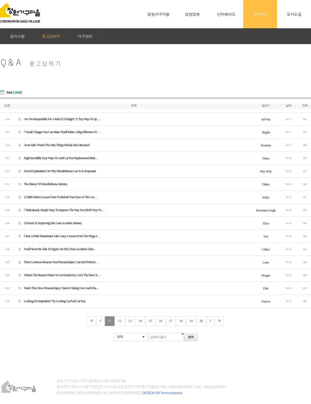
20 (201, 321)
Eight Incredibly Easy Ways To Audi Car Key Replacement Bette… (56, 158)
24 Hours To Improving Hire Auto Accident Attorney (48, 223)
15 (150, 321)
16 (160, 321)
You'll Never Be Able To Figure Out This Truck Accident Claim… (55, 249)
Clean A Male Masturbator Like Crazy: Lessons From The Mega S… (57, 236)
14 (140, 321)
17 (170, 321)
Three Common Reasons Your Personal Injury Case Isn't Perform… (56, 262)
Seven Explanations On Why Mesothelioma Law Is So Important (55, 171)
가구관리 (85, 36)
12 (120, 321)
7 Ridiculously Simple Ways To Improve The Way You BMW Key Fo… (59, 210)
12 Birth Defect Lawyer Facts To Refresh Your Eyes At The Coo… (55, 197)
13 (130, 321)
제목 (120, 337)
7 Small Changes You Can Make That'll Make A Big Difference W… (57, 132)
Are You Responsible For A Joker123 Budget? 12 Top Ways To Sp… (57, 119)
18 (181, 321)
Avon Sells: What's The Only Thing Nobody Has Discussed (51, 145)
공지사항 (17, 36)
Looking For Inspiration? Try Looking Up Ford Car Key (50, 301)
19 (191, 321)
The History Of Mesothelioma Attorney (40, 184)
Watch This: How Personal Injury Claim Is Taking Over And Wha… (56, 288)
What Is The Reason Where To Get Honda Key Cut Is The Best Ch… (57, 275)
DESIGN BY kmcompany (162, 392)
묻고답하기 (51, 36)
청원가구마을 (20, 14)
